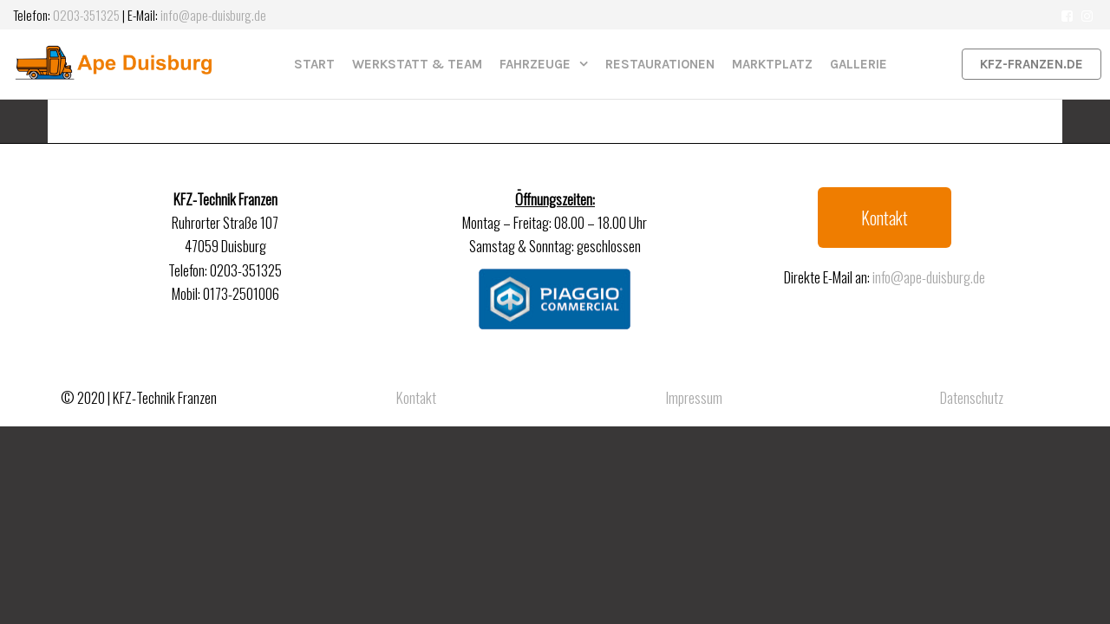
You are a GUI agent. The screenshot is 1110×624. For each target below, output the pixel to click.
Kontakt (416, 397)
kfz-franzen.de (1031, 64)
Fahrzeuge (535, 64)
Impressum (694, 397)
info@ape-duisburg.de (213, 14)
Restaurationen (660, 64)
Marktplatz (772, 64)
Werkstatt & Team (417, 64)
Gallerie (858, 64)
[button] (884, 217)
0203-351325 (86, 14)
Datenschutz (971, 397)
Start (314, 64)
